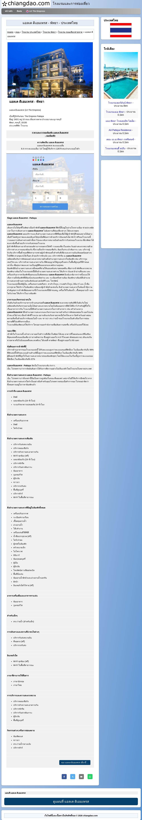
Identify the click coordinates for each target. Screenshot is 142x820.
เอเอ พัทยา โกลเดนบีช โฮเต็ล (120, 121)
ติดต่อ (19, 11)
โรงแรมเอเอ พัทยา (115, 112)
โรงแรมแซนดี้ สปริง (115, 148)
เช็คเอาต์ (35, 181)
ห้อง (34, 193)
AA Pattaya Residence (120, 130)
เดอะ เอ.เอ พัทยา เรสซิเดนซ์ (120, 139)
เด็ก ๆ (59, 193)
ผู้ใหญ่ (47, 193)
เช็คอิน (35, 169)
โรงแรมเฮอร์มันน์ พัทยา (120, 103)
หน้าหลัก (9, 11)
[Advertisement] (121, 204)
